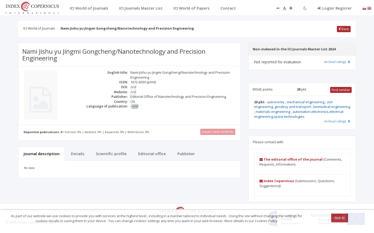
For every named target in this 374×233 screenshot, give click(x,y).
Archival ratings (337, 62)
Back (343, 28)
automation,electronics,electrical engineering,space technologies (298, 114)
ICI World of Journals (39, 28)
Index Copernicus (276, 181)
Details (77, 153)
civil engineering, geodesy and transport (293, 104)
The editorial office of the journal (291, 159)
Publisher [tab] (186, 153)
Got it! (340, 217)
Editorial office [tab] (152, 153)
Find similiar (341, 89)
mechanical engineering (306, 102)
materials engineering (273, 111)
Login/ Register (335, 8)
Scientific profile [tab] (111, 153)
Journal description (41, 153)
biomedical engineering (331, 106)
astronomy (276, 102)
